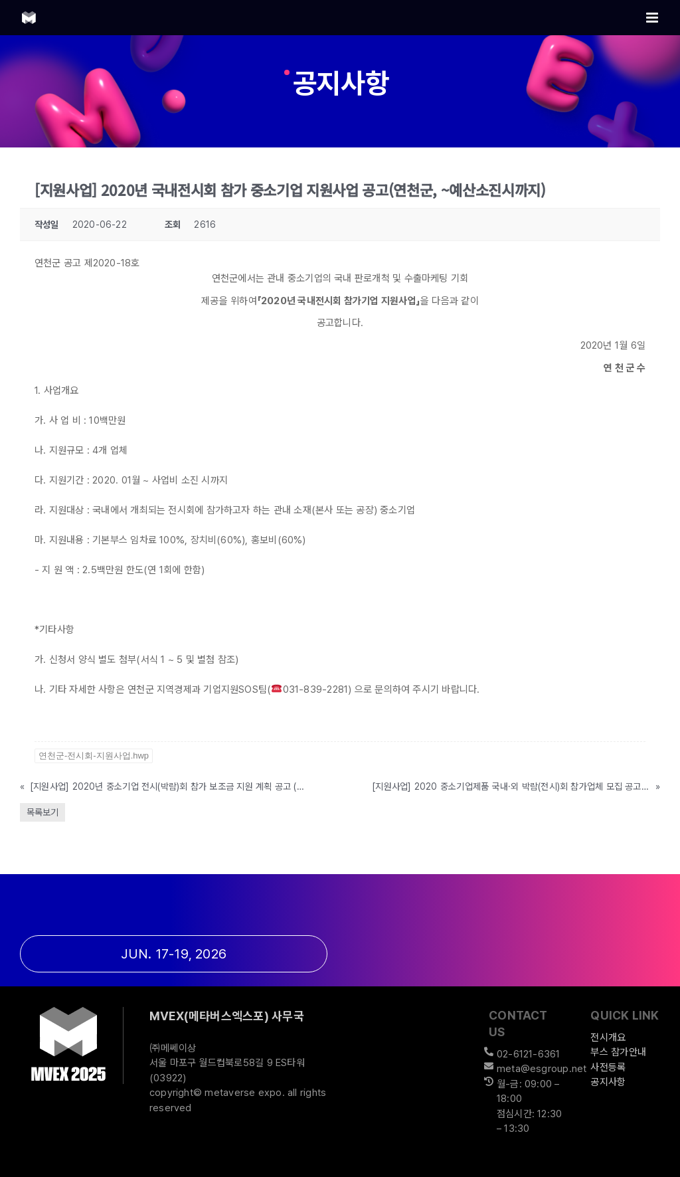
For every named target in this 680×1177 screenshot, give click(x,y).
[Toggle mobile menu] (653, 18)
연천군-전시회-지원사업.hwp (94, 756)
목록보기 (42, 812)
